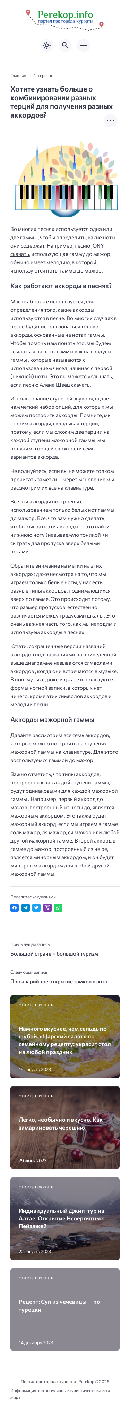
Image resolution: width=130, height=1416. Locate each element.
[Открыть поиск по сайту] (65, 45)
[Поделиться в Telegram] (25, 908)
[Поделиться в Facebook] (14, 908)
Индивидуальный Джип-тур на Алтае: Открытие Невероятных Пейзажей (61, 1218)
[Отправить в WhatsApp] (58, 908)
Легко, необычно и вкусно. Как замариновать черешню (61, 1123)
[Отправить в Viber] (47, 908)
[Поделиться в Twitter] (36, 908)
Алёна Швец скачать (65, 384)
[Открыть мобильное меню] (83, 45)
